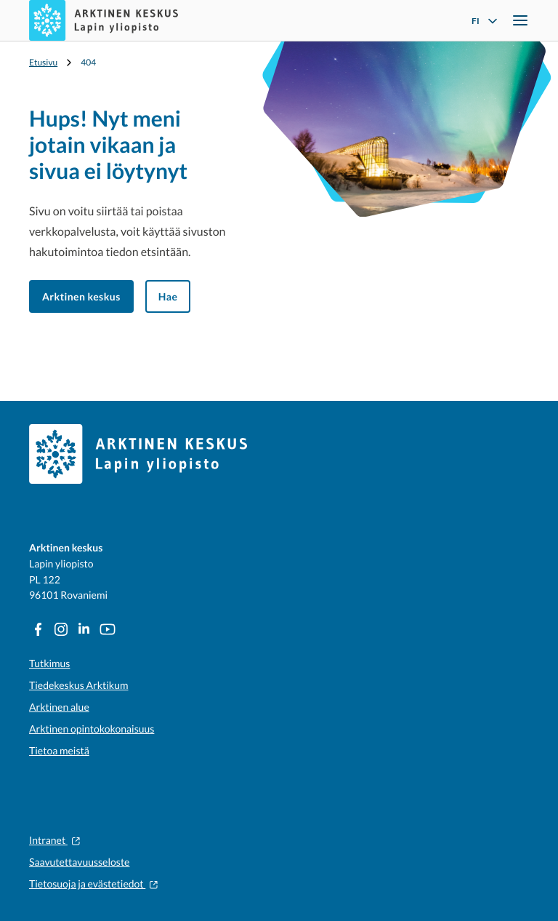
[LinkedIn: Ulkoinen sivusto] (84, 629)
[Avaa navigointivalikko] (520, 20)
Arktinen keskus (81, 296)
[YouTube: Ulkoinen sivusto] (107, 629)
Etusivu (43, 62)
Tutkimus (49, 663)
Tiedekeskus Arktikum (79, 685)
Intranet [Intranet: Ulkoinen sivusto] (54, 840)
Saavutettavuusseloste (79, 862)
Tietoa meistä (59, 750)
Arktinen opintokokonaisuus (91, 728)
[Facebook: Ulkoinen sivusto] (37, 629)
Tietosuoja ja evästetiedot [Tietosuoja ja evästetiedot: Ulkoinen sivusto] (93, 883)
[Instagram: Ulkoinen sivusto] (61, 629)
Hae (168, 296)
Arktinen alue (59, 707)
